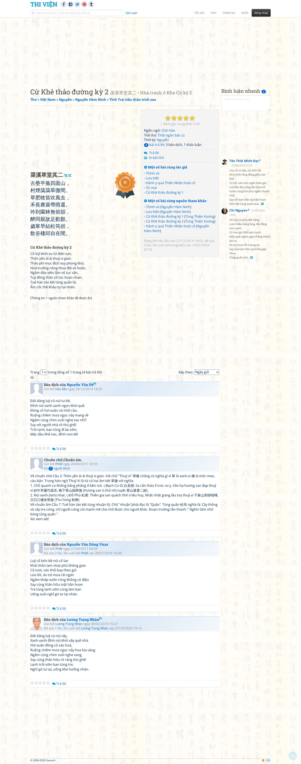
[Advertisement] (150, 49)
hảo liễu (163, 241)
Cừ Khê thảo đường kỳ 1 (165, 192)
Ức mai (151, 187)
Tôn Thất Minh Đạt (244, 161)
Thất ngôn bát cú (171, 135)
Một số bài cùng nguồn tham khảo (175, 201)
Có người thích (57, 468)
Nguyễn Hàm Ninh (175, 207)
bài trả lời (154, 144)
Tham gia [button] (228, 13)
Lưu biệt (152, 178)
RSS (266, 760)
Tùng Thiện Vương (199, 216)
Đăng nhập (261, 13)
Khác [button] (245, 13)
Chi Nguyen (238, 210)
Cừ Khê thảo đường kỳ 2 (165, 221)
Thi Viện (43, 4)
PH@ (58, 464)
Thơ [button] (213, 13)
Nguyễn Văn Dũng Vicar (87, 544)
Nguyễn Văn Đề (81, 384)
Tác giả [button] (199, 13)
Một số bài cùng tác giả (165, 167)
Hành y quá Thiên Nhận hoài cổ (170, 183)
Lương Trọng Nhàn (84, 619)
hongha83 (177, 245)
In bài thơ (156, 157)
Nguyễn (163, 140)
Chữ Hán (168, 130)
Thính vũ (152, 173)
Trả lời (154, 153)
